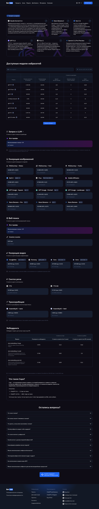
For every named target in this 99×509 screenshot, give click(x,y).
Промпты (34, 497)
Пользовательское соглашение (14, 492)
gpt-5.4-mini (11, 108)
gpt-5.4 (10, 85)
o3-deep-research (12, 98)
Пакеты (33, 492)
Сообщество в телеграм (70, 495)
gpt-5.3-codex (11, 117)
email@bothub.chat (68, 501)
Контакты (34, 500)
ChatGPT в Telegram (52, 494)
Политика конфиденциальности (14, 495)
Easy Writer (49, 497)
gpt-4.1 (10, 112)
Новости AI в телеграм (70, 504)
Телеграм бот (67, 498)
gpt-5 (9, 94)
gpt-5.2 (10, 103)
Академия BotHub (36, 503)
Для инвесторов (36, 494)
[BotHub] (9, 3)
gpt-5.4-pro (11, 89)
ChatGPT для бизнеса (52, 492)
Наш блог (66, 492)
